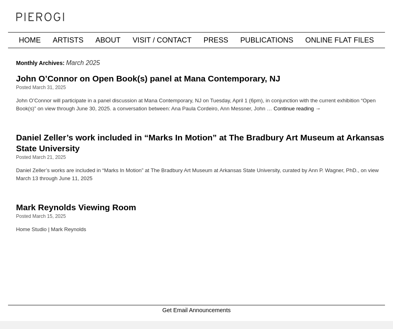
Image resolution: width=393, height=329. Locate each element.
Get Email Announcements (196, 310)
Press (216, 40)
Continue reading (296, 109)
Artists (68, 40)
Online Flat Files (339, 40)
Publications (266, 40)
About (108, 40)
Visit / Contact (162, 40)
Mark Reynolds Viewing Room (76, 207)
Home (30, 40)
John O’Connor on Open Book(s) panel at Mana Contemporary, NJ (148, 78)
